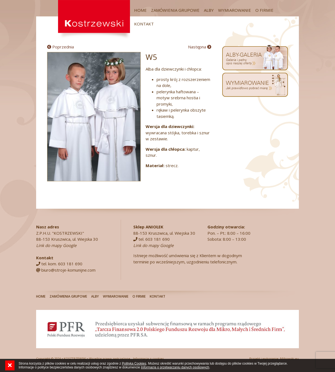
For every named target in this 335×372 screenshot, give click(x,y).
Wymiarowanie (234, 10)
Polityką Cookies (134, 363)
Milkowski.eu (289, 358)
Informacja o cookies (148, 358)
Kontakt (144, 24)
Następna (199, 47)
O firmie (264, 10)
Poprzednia (60, 47)
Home (140, 10)
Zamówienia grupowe (175, 10)
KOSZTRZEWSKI (75, 358)
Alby (209, 10)
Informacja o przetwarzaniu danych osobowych (175, 367)
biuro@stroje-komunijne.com (68, 270)
